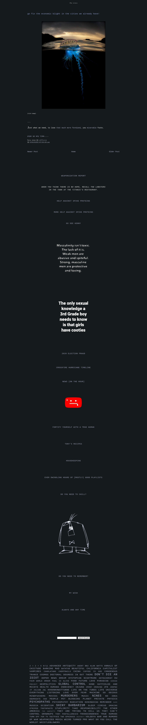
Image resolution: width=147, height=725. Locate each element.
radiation (77, 702)
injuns (81, 687)
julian (38, 690)
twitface (54, 717)
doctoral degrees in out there (72, 674)
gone (93, 684)
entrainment (107, 678)
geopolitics (49, 684)
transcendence (90, 714)
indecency (68, 687)
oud (46, 699)
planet (88, 699)
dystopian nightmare (84, 678)
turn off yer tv (39, 717)
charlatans (51, 671)
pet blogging (72, 699)
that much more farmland (68, 128)
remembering (92, 702)
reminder (106, 702)
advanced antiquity (63, 666)
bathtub (66, 669)
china (78, 671)
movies (55, 696)
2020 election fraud (73, 354)
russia (35, 705)
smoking (113, 706)
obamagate (36, 699)
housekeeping (73, 461)
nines (98, 695)
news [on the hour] (73, 382)
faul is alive (61, 681)
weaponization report (73, 176)
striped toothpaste (42, 708)
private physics (105, 699)
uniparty (81, 717)
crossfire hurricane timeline (73, 368)
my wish (73, 593)
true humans (109, 714)
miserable (91, 128)
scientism (48, 705)
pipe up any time (35, 136)
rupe (115, 702)
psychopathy (61, 702)
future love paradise (95, 681)
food (75, 681)
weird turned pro (76, 719)
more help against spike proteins (73, 212)
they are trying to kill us (79, 711)
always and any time (73, 610)
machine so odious (103, 692)
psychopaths (41, 702)
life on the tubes (84, 690)
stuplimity (63, 708)
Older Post (114, 152)
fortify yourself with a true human (73, 427)
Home (73, 152)
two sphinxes (68, 717)
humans (55, 687)
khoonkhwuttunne (59, 690)
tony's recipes (73, 444)
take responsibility (87, 708)
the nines (74, 3)
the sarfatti (49, 711)
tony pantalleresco (67, 714)
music (87, 696)
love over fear (76, 692)
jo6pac (113, 687)
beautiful (79, 668)
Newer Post (32, 152)
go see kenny (73, 223)
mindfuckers (39, 696)
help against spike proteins (73, 201)
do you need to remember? (73, 576)
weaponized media (52, 719)
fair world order (41, 681)
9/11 (46, 666)
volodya (91, 716)
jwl (45, 690)
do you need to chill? (73, 494)
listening (55, 692)
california (43, 140)
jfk (107, 687)
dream (64, 678)
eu (116, 678)
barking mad (52, 668)
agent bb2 (83, 666)
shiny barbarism (72, 705)
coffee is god (94, 671)
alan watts (97, 666)
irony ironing (95, 687)
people (55, 699)
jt (32, 690)
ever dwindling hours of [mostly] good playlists (73, 478)
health (45, 687)
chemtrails (66, 671)
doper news (50, 678)
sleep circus (98, 705)
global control (73, 684)
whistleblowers (50, 722)
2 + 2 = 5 (36, 666)
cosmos (45, 674)
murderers (71, 695)
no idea (111, 696)
